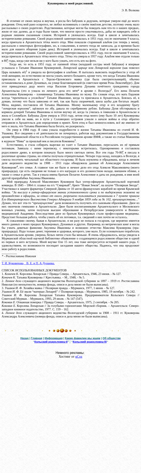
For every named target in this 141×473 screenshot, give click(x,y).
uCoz (78, 356)
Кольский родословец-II (51, 341)
